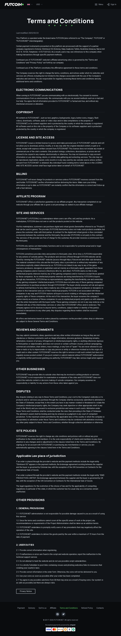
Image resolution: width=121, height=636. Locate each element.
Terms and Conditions (69, 608)
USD (39, 4)
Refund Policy (87, 608)
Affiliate (53, 608)
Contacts (100, 608)
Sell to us (42, 608)
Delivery (31, 608)
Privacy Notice (26, 591)
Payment (21, 608)
